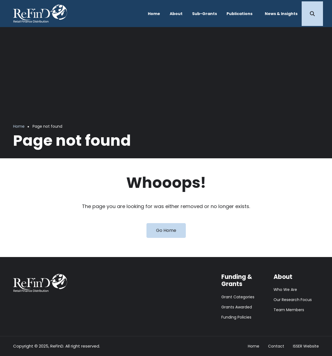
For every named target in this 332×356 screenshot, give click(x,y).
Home (253, 346)
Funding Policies (236, 317)
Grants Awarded (236, 307)
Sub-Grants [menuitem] (204, 13)
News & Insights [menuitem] (281, 13)
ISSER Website (306, 346)
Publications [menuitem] (239, 13)
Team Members (289, 310)
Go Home (166, 230)
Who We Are (285, 289)
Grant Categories (237, 297)
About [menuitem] (176, 13)
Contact (276, 346)
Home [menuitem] (154, 13)
